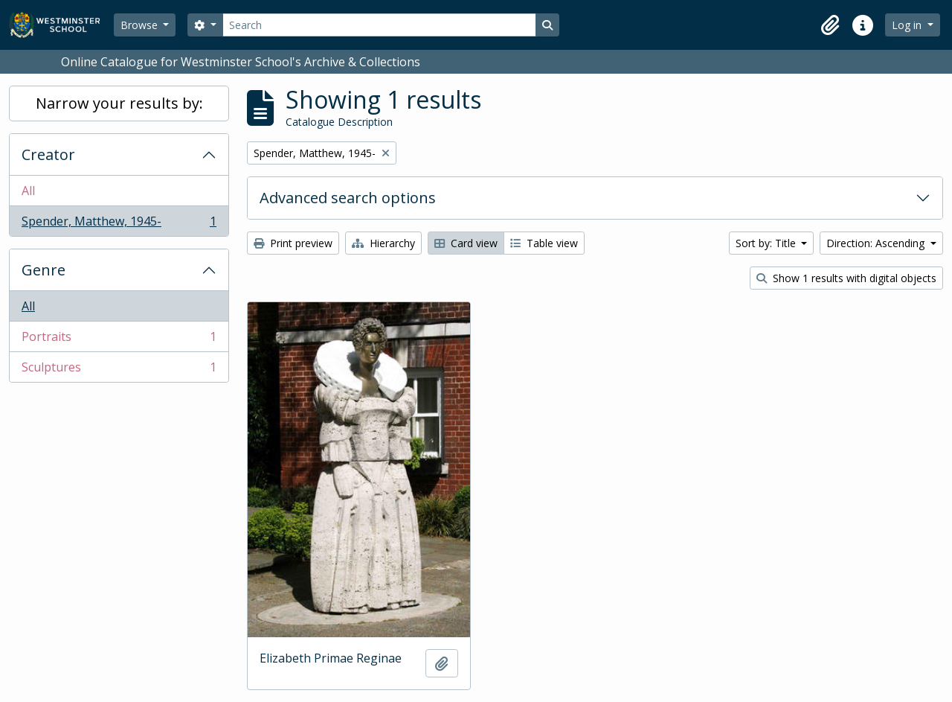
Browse (140, 25)
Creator (48, 154)
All (28, 190)
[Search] (379, 24)
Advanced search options (348, 198)
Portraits (118, 340)
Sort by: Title (767, 243)
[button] (830, 25)
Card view (466, 243)
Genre (43, 270)
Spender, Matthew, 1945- (118, 224)
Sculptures (118, 370)
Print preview (293, 243)
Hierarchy (383, 243)
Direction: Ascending (876, 243)
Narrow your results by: (119, 103)
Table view (544, 243)
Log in (908, 25)
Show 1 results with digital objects (846, 278)
